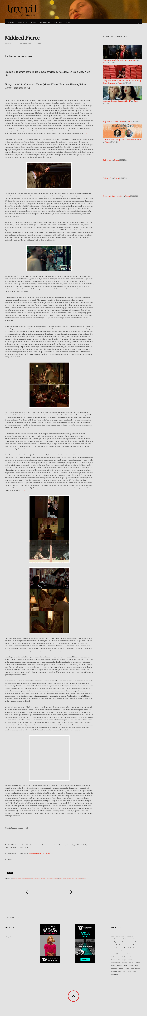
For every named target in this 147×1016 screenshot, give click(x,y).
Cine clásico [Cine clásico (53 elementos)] (129, 938)
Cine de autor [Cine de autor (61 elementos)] (114, 941)
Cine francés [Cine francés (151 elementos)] (131, 950)
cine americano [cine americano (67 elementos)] (120, 938)
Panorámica (22, 22)
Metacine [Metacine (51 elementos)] (138, 964)
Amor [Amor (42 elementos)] (112, 938)
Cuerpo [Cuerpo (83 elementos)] (131, 953)
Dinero (33, 880)
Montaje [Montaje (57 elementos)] (119, 967)
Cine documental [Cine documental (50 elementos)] (124, 944)
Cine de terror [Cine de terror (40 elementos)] (133, 941)
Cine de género (17, 880)
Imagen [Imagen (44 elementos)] (124, 962)
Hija (47, 880)
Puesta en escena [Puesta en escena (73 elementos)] (135, 970)
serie (73, 880)
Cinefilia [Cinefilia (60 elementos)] (123, 950)
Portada (11, 22)
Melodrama (55, 880)
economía (37, 880)
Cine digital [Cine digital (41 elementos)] (114, 944)
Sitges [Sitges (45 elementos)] (129, 973)
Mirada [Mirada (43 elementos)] (113, 967)
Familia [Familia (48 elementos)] (129, 956)
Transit (68, 22)
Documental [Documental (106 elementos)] (114, 956)
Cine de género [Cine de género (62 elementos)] (124, 941)
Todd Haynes (78, 880)
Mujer (60, 880)
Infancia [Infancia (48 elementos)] (130, 962)
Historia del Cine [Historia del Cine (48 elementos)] (115, 962)
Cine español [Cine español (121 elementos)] (133, 944)
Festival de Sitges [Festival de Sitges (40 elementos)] (115, 959)
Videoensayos (45, 22)
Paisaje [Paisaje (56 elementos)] (121, 970)
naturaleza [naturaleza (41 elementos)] (114, 970)
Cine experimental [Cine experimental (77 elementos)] (129, 947)
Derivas (33, 22)
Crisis (23, 880)
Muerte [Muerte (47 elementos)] (125, 967)
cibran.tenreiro (25, 45)
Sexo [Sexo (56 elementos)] (124, 973)
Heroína (43, 880)
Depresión (27, 880)
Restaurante (66, 880)
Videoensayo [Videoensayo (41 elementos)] (114, 976)
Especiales (58, 22)
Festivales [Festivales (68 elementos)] (124, 959)
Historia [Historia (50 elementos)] (132, 959)
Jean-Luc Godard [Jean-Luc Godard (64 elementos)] (115, 964)
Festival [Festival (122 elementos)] (135, 956)
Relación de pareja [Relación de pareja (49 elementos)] (116, 973)
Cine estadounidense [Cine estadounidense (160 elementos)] (116, 947)
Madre (50, 880)
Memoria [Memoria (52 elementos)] (131, 964)
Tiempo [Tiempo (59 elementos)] (134, 973)
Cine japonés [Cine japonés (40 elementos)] (114, 953)
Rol (70, 880)
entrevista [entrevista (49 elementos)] (122, 956)
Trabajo (84, 880)
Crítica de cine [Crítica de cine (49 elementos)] (124, 953)
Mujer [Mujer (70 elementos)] (131, 967)
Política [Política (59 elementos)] (127, 970)
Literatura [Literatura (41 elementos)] (124, 964)
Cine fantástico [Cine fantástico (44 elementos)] (115, 950)
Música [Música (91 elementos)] (137, 967)
